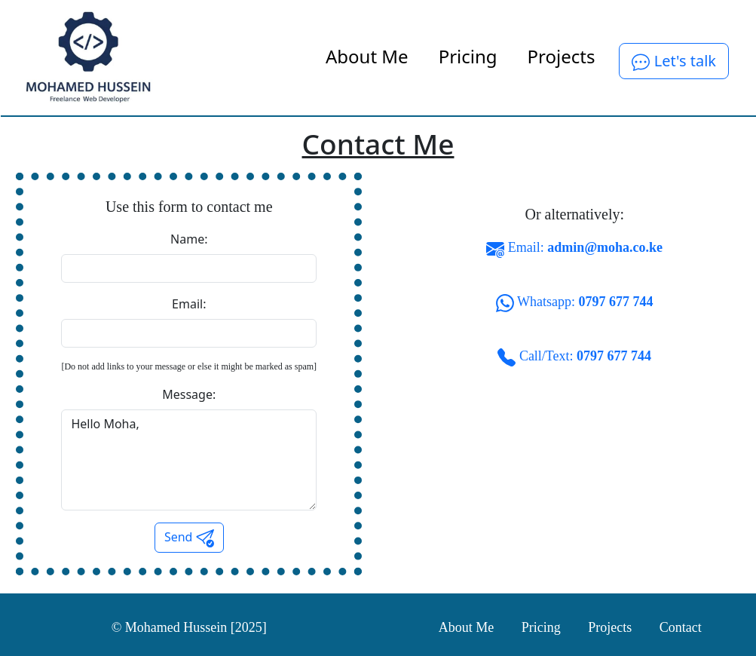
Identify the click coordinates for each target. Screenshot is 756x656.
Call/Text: (574, 357)
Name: (188, 239)
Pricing (468, 56)
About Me (367, 56)
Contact (681, 627)
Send (189, 538)
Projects (561, 56)
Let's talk (674, 61)
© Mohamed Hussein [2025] (189, 627)
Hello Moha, (189, 459)
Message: (189, 394)
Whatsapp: (574, 303)
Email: (189, 304)
